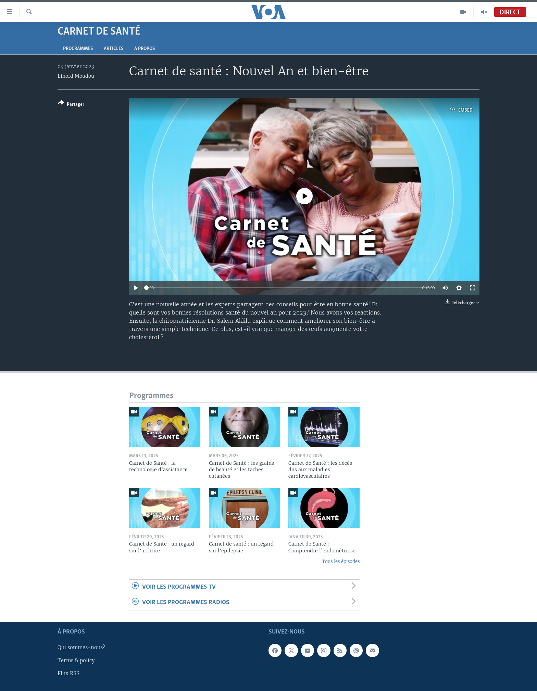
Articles (113, 48)
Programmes (78, 48)
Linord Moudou (76, 76)
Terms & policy (76, 660)
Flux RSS (68, 673)
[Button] (71, 105)
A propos (144, 48)
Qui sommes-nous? (81, 647)
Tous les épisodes (341, 561)
